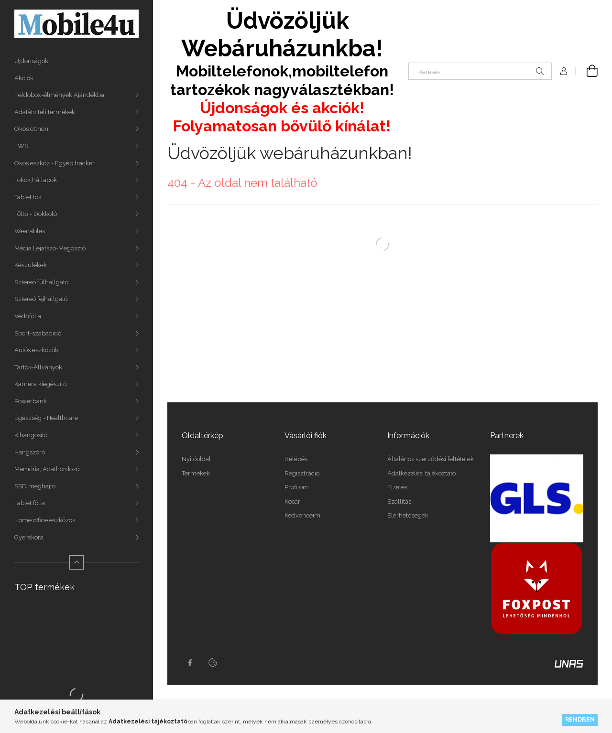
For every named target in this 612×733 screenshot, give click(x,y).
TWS (21, 146)
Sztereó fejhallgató (40, 298)
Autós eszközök (36, 350)
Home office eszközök (45, 520)
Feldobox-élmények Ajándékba (59, 94)
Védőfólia (27, 316)
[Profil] (564, 71)
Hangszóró (29, 452)
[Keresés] (480, 71)
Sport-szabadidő (38, 333)
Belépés (295, 459)
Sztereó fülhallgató (41, 282)
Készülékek (30, 265)
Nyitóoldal (196, 459)
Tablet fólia (29, 503)
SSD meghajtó (34, 486)
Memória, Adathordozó (46, 469)
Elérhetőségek (407, 515)
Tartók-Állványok (38, 367)
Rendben (580, 719)
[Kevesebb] (76, 562)
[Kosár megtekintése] (587, 71)
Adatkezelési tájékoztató (421, 473)
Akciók (23, 78)
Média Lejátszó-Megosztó (50, 248)
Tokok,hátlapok (35, 179)
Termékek (196, 473)
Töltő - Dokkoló (35, 213)
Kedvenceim (302, 515)
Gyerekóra (29, 537)
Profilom (296, 487)
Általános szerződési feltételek (430, 459)
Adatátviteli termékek (44, 112)
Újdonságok (31, 61)
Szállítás (399, 501)
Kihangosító (30, 435)
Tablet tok (28, 197)
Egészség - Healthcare (46, 417)
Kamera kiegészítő (40, 384)
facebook (190, 663)
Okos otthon (31, 128)
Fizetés (397, 487)
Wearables (29, 231)
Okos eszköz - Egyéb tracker (54, 163)
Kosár (292, 501)
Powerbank (30, 401)
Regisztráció (301, 473)
